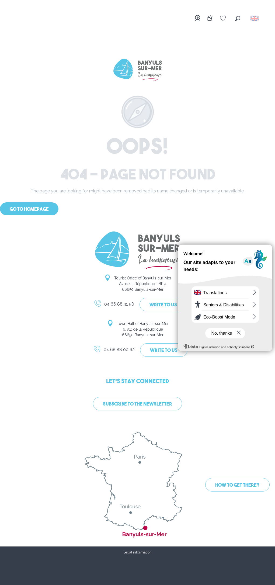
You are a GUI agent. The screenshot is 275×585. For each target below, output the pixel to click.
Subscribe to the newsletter (137, 404)
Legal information (137, 552)
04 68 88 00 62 (114, 351)
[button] (237, 18)
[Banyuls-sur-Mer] (137, 71)
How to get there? (237, 485)
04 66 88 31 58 (114, 305)
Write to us (163, 305)
